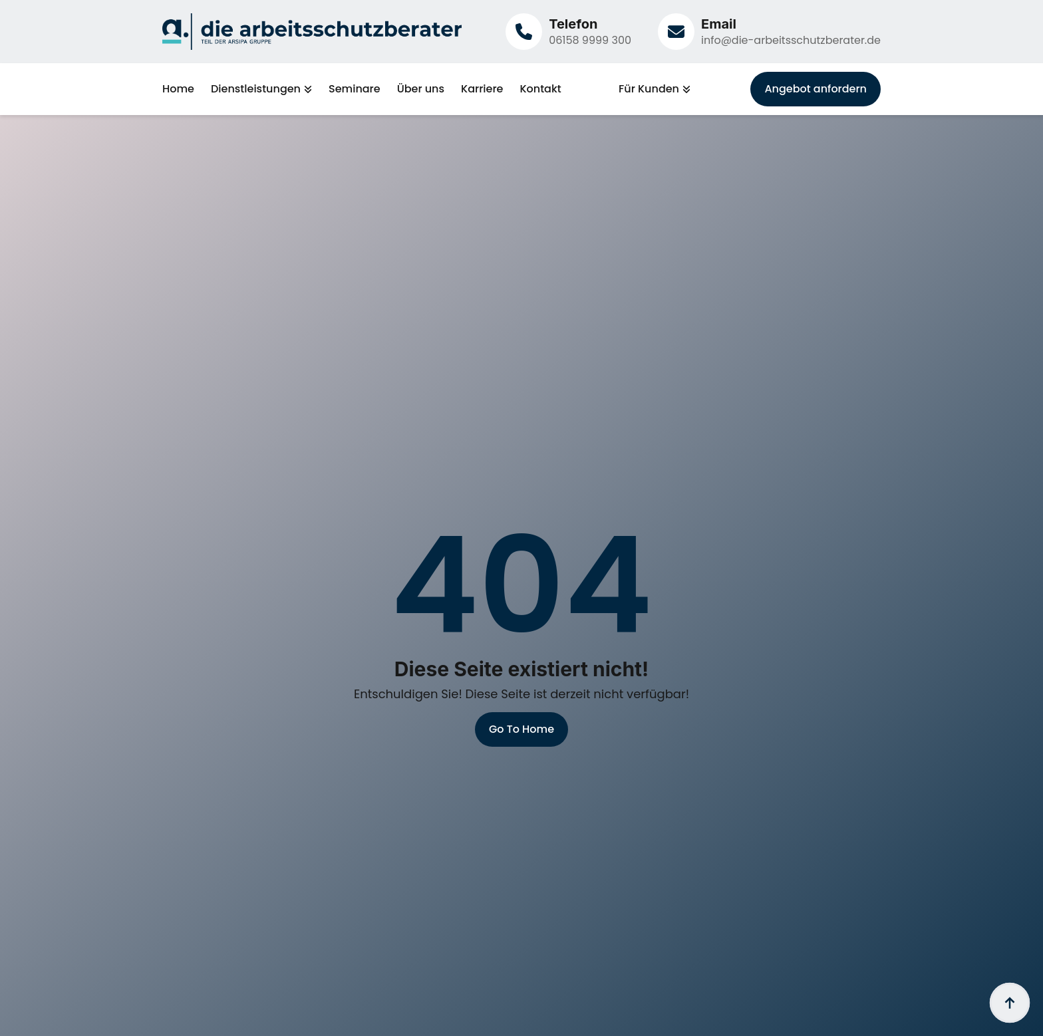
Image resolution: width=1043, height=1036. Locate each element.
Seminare (354, 89)
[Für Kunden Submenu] (684, 89)
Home (178, 89)
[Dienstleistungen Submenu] (306, 89)
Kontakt (540, 89)
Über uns (420, 89)
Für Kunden (649, 89)
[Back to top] (1010, 1003)
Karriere (482, 89)
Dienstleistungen (256, 89)
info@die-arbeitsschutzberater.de (791, 40)
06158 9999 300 (590, 40)
